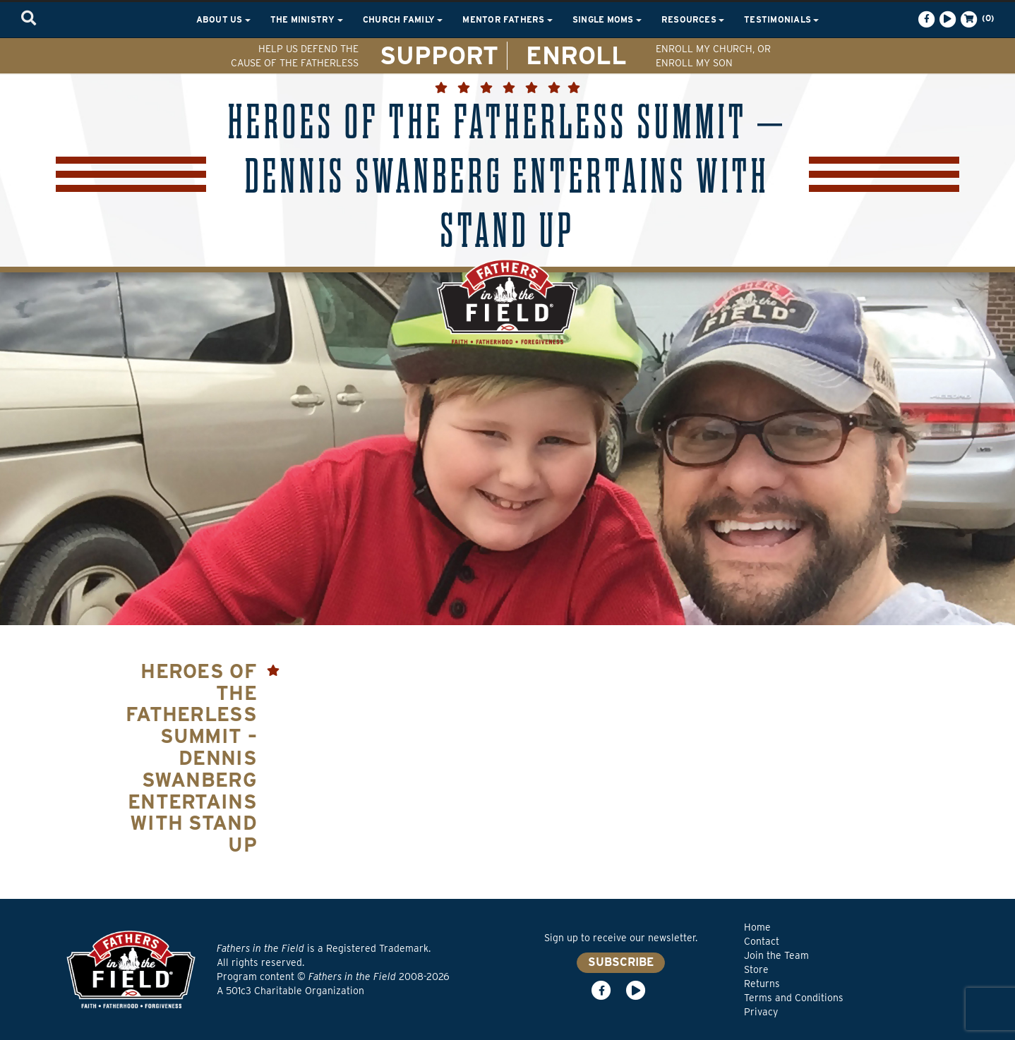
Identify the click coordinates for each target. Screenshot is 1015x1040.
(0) (976, 19)
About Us (223, 19)
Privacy (761, 1011)
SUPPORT (439, 55)
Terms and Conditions (793, 997)
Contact (761, 941)
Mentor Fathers (507, 19)
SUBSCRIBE (621, 962)
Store (756, 969)
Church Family (403, 19)
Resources (692, 19)
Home (757, 927)
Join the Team (776, 955)
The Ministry (306, 19)
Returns (762, 983)
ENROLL (576, 55)
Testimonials (781, 19)
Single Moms (607, 19)
